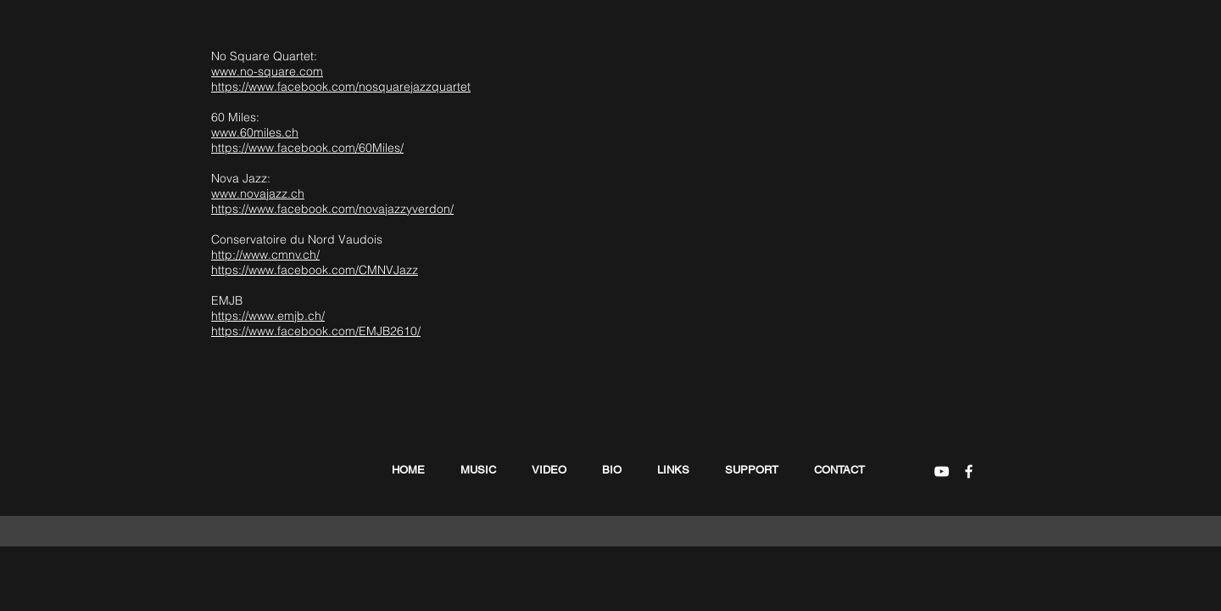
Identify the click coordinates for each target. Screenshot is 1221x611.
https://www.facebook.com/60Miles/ (307, 147)
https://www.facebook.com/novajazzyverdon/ (332, 208)
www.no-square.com (267, 71)
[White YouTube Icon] (942, 471)
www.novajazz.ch (257, 193)
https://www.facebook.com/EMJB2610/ (316, 331)
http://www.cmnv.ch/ (265, 254)
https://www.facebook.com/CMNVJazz (314, 269)
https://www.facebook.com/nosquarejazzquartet (341, 86)
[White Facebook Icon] (969, 471)
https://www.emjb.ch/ (268, 315)
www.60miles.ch (254, 132)
